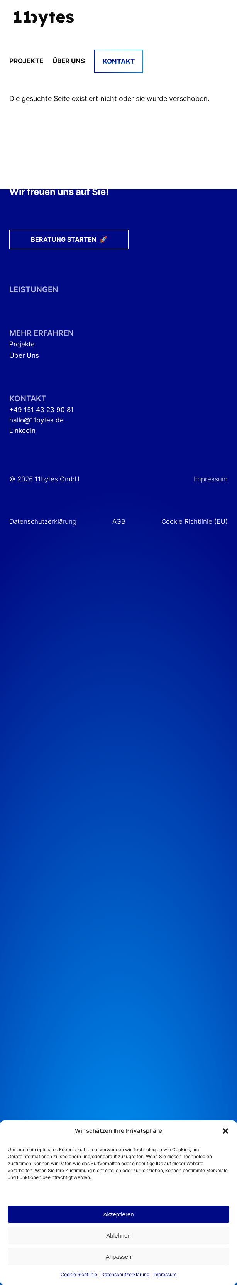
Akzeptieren (118, 1214)
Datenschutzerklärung (125, 1274)
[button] (225, 1131)
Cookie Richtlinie (79, 1274)
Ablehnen (118, 1235)
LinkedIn (22, 430)
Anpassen (119, 1256)
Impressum (164, 1274)
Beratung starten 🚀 (69, 239)
